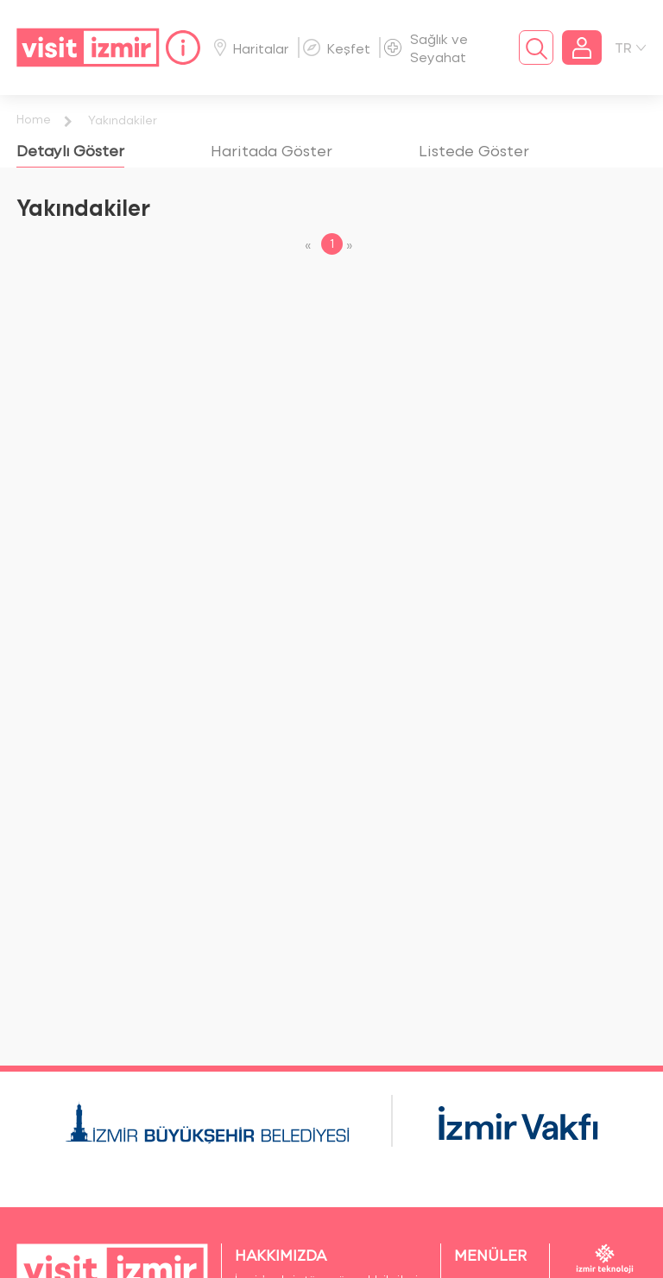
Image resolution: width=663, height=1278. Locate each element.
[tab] (70, 149)
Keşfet (336, 48)
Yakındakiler (122, 119)
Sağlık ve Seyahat (426, 47)
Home (33, 119)
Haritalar (251, 48)
